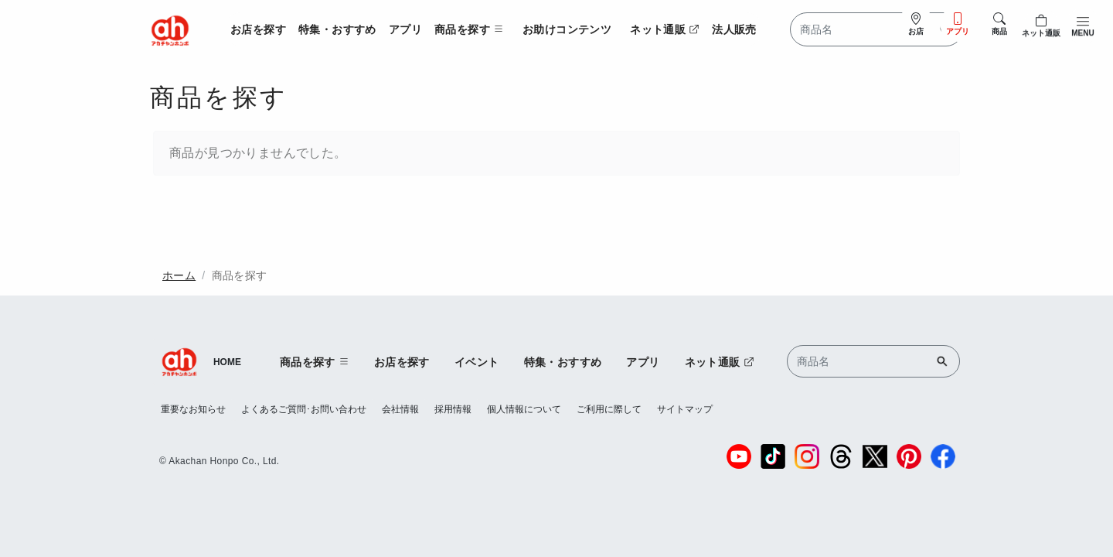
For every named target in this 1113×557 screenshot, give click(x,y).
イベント (476, 362)
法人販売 (734, 29)
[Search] (876, 29)
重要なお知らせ (193, 409)
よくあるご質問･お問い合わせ (303, 409)
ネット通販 (664, 29)
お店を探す (258, 29)
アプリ (405, 29)
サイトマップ (685, 409)
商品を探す (239, 275)
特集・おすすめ (337, 29)
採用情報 (452, 409)
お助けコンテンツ (566, 29)
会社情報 (400, 409)
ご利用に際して (609, 409)
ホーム (179, 275)
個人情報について (524, 409)
